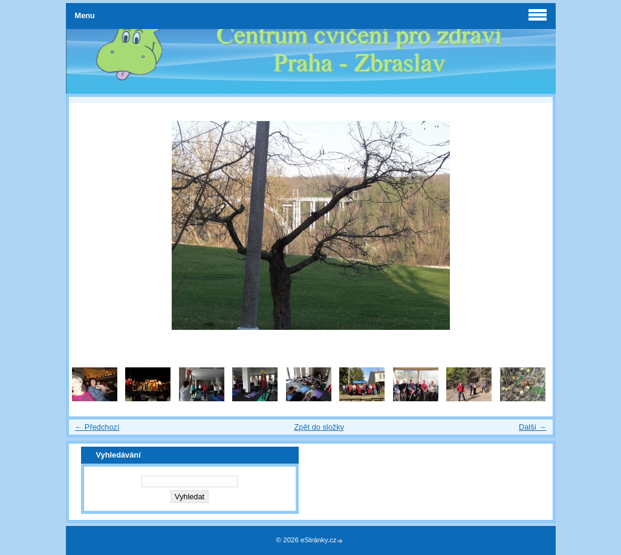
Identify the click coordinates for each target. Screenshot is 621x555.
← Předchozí (97, 427)
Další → (533, 427)
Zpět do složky (319, 427)
